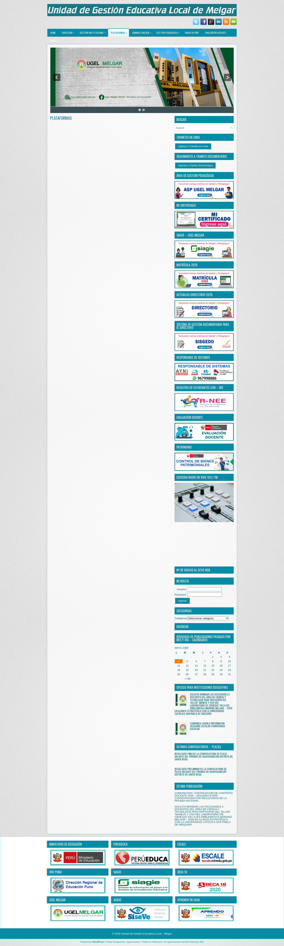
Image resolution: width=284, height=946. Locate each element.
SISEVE (117, 899)
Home (53, 32)
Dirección (69, 31)
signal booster (133, 942)
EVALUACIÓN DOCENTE (215, 32)
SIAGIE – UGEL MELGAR (190, 235)
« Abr (188, 678)
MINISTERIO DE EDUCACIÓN (65, 844)
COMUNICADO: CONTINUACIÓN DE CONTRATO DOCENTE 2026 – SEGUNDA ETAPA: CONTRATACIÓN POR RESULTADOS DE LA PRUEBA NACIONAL (204, 797)
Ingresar (182, 600)
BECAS (53, 40)
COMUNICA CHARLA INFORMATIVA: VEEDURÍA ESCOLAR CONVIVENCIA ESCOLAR (207, 726)
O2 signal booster (171, 942)
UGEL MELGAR (57, 899)
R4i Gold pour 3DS (194, 942)
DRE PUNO (55, 872)
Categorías (181, 618)
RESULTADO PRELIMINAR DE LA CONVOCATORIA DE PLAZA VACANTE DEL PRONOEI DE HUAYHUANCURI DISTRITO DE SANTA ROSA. (201, 771)
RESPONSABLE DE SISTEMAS (193, 357)
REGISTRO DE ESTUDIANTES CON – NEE (200, 387)
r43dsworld (157, 942)
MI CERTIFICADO (186, 205)
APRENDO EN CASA (189, 899)
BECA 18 (182, 872)
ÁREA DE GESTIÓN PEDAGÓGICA (195, 175)
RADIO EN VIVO (192, 32)
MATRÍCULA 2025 (187, 265)
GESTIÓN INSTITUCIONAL (94, 31)
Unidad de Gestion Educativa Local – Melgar (146, 933)
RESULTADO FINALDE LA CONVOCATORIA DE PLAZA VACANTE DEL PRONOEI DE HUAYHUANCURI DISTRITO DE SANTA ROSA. (204, 756)
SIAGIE (117, 872)
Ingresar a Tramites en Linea (193, 146)
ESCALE (182, 844)
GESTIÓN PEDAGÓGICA (169, 31)
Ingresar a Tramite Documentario (195, 165)
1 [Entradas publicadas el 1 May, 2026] (212, 656)
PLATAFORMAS (120, 31)
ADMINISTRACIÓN (142, 31)
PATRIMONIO (184, 447)
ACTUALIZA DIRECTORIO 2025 (195, 294)
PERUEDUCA (120, 844)
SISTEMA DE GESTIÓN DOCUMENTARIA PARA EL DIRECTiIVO (203, 326)
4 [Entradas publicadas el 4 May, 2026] (178, 661)
